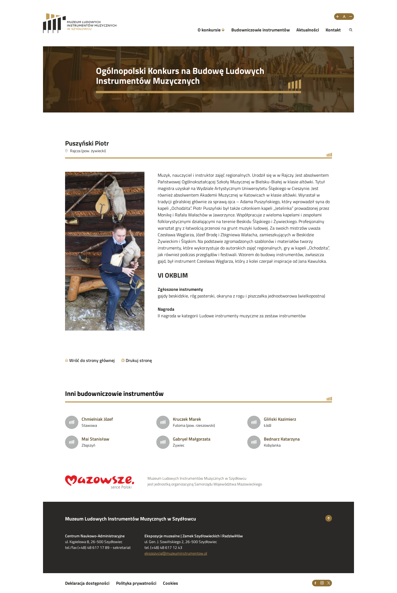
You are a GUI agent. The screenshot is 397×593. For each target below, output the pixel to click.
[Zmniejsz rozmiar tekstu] (350, 16)
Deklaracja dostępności (87, 583)
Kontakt (333, 29)
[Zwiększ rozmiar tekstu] (337, 16)
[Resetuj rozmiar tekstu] (344, 16)
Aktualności (307, 29)
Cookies (170, 583)
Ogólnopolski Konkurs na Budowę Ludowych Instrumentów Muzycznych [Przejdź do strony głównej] (180, 75)
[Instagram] (322, 583)
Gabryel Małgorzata (191, 439)
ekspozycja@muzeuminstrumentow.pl (175, 553)
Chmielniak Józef (97, 419)
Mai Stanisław (95, 439)
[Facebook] (315, 583)
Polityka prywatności (136, 583)
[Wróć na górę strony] (328, 518)
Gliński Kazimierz (280, 419)
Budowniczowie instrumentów (260, 29)
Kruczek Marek (187, 419)
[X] (328, 583)
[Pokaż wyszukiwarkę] (350, 29)
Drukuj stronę (139, 360)
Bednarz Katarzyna (282, 439)
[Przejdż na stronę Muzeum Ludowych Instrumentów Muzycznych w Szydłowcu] (79, 23)
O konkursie (209, 29)
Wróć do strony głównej (92, 360)
